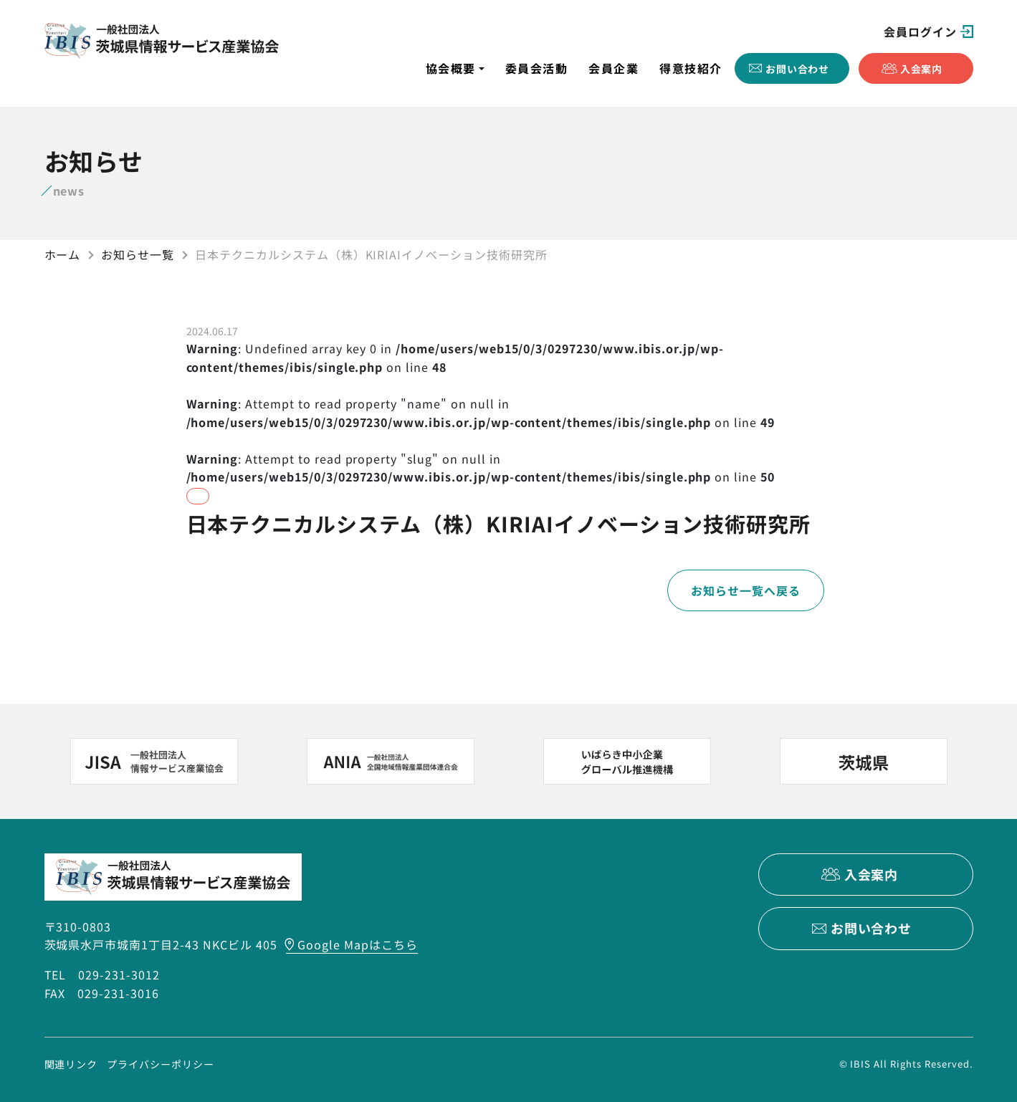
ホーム (62, 254)
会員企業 (613, 68)
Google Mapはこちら (357, 944)
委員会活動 (536, 68)
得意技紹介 (690, 68)
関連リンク (71, 1063)
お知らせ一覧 (137, 254)
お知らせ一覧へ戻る (746, 590)
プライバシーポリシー (160, 1063)
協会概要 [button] (451, 68)
